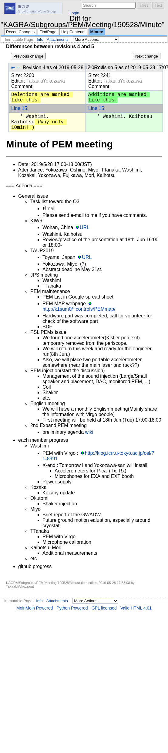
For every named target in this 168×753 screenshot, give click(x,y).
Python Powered (72, 608)
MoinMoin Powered (34, 608)
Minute (96, 32)
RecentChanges (20, 32)
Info (40, 39)
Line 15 (19, 108)
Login (74, 13)
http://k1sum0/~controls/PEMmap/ (79, 309)
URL (84, 227)
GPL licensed (104, 608)
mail (50, 208)
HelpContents (73, 32)
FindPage (47, 32)
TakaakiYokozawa (45, 80)
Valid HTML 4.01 (136, 608)
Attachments (58, 39)
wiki (89, 432)
